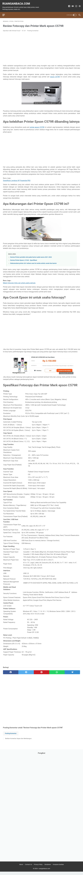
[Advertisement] (41, 47)
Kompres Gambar (58, 868)
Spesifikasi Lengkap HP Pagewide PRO (16, 179)
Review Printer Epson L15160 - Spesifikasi (23, 259)
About (21, 868)
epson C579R (55, 75)
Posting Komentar (33, 29)
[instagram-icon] (76, 5)
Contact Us (28, 868)
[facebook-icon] (69, 5)
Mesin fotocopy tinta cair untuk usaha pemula (19, 281)
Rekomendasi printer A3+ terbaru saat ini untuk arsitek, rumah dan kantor (33, 262)
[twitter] (26, 671)
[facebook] (10, 671)
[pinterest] (41, 671)
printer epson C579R (37, 126)
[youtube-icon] (72, 5)
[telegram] (72, 671)
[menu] (5, 13)
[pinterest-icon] (79, 5)
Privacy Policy (38, 868)
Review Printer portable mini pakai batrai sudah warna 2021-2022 (31, 256)
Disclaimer (47, 868)
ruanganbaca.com (17, 2)
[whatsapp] (57, 671)
